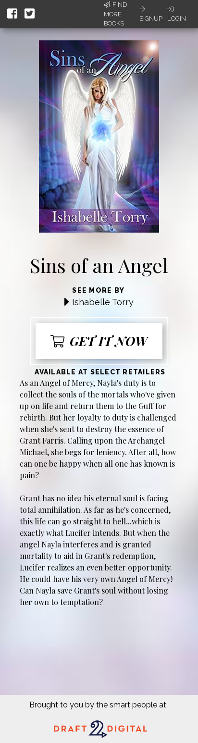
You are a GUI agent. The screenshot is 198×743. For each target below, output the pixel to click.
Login (176, 14)
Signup (150, 14)
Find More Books (115, 14)
